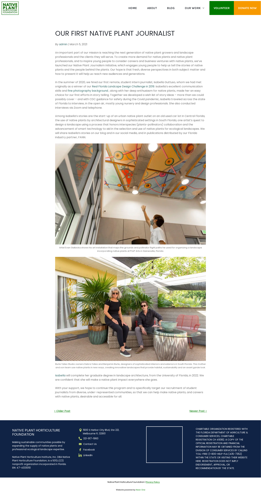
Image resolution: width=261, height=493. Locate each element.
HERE (198, 461)
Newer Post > (198, 411)
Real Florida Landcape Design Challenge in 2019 (123, 86)
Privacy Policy (153, 482)
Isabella (60, 375)
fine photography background (88, 91)
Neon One (140, 489)
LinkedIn (88, 455)
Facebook (89, 449)
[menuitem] (132, 8)
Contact (88, 444)
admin (63, 44)
